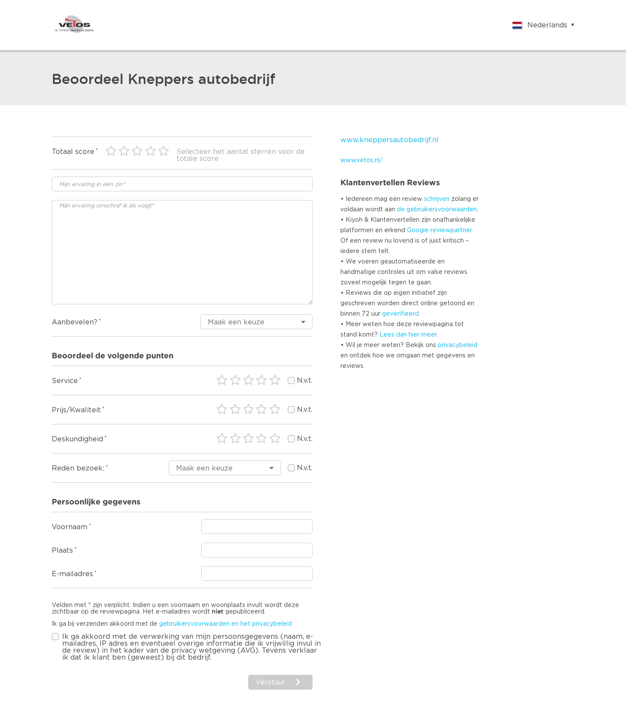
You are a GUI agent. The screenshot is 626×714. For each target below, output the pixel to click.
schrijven (437, 199)
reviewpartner (451, 230)
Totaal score (73, 151)
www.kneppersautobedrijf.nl (389, 140)
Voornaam (69, 527)
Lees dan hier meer (408, 335)
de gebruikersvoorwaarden (437, 210)
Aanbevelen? (74, 322)
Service (65, 380)
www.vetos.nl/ (361, 160)
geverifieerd (400, 314)
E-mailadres (72, 574)
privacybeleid (457, 345)
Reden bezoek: (78, 468)
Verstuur (270, 682)
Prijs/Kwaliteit (76, 410)
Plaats (62, 550)
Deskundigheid (77, 439)
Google (418, 230)
